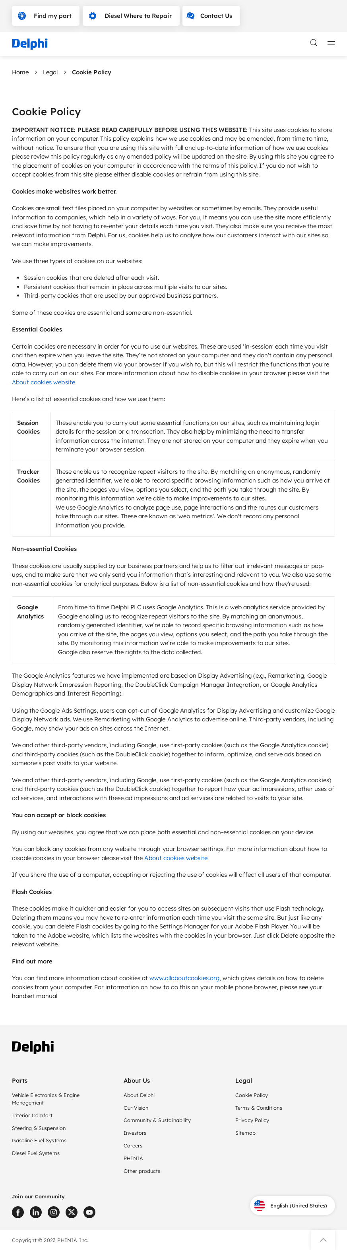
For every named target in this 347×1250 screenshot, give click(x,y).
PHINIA (133, 1158)
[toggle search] (314, 43)
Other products (142, 1171)
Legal (50, 72)
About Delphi (139, 1095)
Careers (133, 1145)
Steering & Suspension (39, 1128)
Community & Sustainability (157, 1120)
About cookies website (43, 382)
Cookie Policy (251, 1095)
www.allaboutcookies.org (184, 978)
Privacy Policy (252, 1120)
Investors (135, 1133)
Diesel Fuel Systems (36, 1153)
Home (20, 72)
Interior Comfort (32, 1115)
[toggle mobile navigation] (331, 43)
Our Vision (136, 1108)
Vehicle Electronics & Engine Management (45, 1099)
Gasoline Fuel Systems (39, 1140)
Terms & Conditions (258, 1108)
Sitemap (245, 1133)
